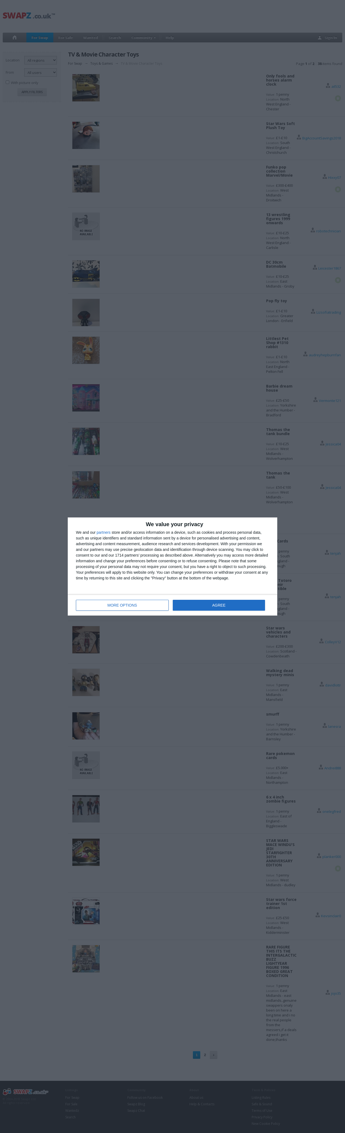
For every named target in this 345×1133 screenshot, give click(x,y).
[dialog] (172, 566)
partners (103, 532)
